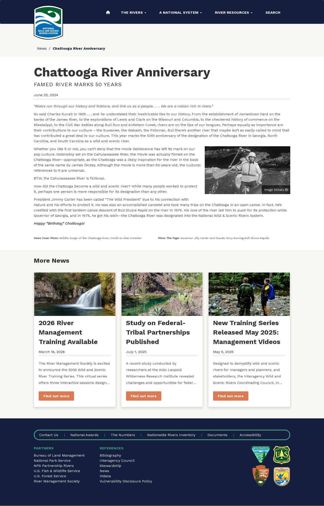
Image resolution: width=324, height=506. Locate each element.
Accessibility (250, 435)
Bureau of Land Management (59, 455)
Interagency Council (117, 460)
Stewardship (110, 465)
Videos (105, 476)
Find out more (56, 396)
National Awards (84, 435)
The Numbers (123, 435)
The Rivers (133, 12)
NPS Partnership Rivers (54, 465)
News (42, 48)
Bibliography (110, 455)
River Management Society (57, 481)
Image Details (274, 189)
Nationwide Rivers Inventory (171, 435)
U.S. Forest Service (50, 476)
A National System (180, 12)
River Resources (233, 12)
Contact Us (48, 435)
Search (273, 12)
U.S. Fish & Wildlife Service (57, 471)
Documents (217, 435)
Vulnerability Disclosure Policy (126, 481)
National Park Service (52, 460)
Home (108, 12)
